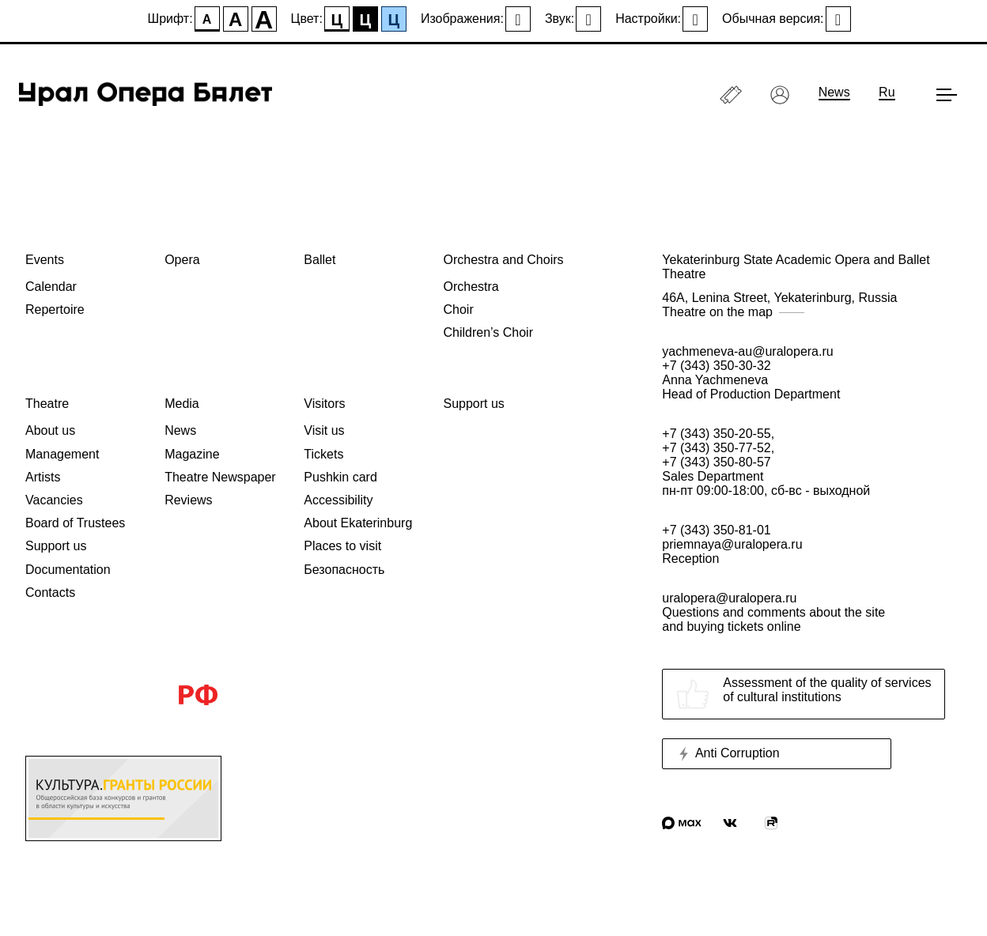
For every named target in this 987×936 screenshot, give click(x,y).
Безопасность (344, 569)
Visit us (324, 430)
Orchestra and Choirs (503, 259)
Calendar (51, 286)
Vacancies (54, 500)
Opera (181, 259)
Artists (42, 477)
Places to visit (342, 546)
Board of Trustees (75, 523)
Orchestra (470, 286)
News (834, 92)
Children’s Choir (488, 332)
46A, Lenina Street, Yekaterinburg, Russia (812, 305)
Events (44, 259)
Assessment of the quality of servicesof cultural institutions (803, 694)
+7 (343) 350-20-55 (716, 433)
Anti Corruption (727, 753)
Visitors (324, 403)
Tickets (323, 454)
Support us (55, 546)
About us (50, 430)
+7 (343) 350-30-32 (716, 365)
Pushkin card (340, 477)
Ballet (319, 259)
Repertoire (55, 309)
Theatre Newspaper (220, 477)
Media (181, 403)
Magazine (191, 454)
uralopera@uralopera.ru (812, 612)
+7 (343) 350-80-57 (716, 462)
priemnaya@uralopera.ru (732, 544)
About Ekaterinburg (358, 523)
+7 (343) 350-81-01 (716, 530)
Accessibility (338, 500)
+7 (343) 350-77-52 (716, 448)
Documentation (68, 569)
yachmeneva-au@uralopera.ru (747, 351)
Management (62, 454)
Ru (886, 92)
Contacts (50, 592)
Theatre (47, 403)
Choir (458, 309)
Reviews (188, 500)
